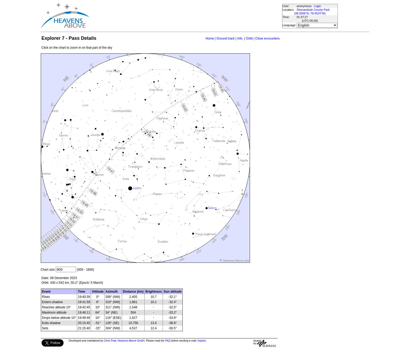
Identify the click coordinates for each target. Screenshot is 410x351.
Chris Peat (110, 340)
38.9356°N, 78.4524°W (310, 13)
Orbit (249, 38)
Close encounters (267, 38)
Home (210, 38)
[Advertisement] (185, 15)
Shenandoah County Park (313, 9)
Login (317, 6)
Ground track (226, 38)
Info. (240, 38)
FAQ (167, 340)
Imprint (202, 340)
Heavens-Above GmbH (131, 340)
